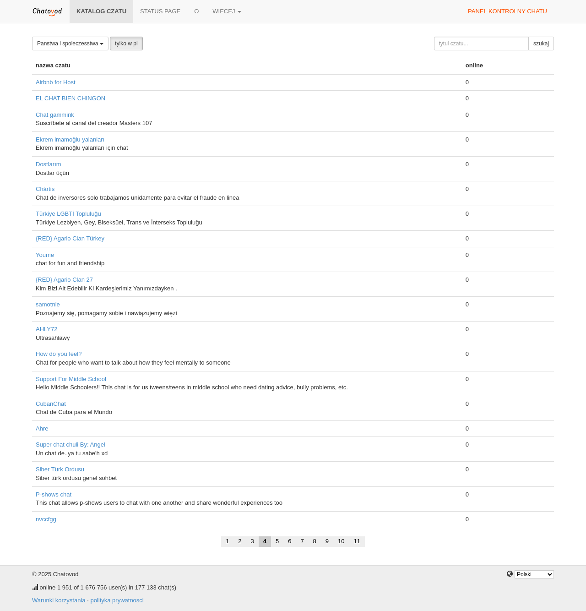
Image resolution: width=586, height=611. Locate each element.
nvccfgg (46, 519)
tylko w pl (126, 43)
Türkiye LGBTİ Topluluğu (68, 213)
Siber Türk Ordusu (60, 469)
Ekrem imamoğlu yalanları (70, 139)
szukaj (541, 43)
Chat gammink (55, 114)
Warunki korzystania (59, 600)
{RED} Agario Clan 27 (64, 279)
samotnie (48, 304)
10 (341, 541)
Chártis (45, 188)
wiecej (226, 11)
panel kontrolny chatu (507, 11)
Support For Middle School (71, 379)
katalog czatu (101, 11)
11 (357, 541)
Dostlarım (48, 164)
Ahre (42, 428)
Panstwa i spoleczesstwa (70, 43)
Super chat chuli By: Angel (70, 444)
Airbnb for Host (56, 82)
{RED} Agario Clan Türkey (70, 238)
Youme (45, 254)
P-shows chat (53, 494)
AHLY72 (46, 329)
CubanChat (51, 403)
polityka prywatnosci (116, 600)
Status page (160, 11)
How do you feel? (58, 353)
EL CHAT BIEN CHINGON (70, 98)
